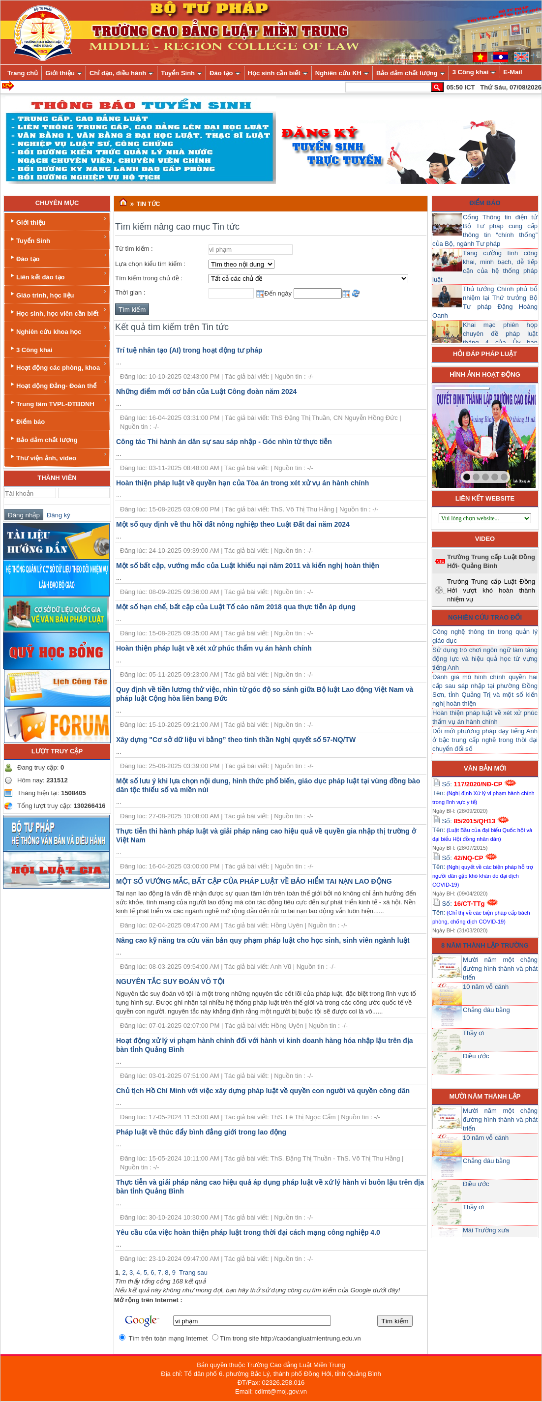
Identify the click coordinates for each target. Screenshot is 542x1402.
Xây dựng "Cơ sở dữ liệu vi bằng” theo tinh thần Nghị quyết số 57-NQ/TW (236, 740)
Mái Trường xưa (486, 1230)
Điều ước (476, 1056)
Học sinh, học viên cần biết (57, 312)
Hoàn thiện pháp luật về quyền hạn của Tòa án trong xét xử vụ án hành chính (242, 483)
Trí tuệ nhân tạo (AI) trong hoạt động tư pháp (189, 350)
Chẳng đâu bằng (486, 1010)
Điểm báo (26, 420)
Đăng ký (56, 515)
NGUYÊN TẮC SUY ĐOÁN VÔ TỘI (170, 981)
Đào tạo (57, 257)
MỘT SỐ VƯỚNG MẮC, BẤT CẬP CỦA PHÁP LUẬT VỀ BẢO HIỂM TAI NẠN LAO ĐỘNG (254, 881)
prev (460, 434)
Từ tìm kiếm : (134, 248)
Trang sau (193, 1272)
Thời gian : (130, 292)
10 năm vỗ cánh (486, 986)
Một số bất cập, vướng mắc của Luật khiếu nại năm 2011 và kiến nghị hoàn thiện (247, 565)
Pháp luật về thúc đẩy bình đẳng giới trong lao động (201, 1132)
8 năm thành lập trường (485, 945)
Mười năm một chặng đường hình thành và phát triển (500, 968)
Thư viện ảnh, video (57, 456)
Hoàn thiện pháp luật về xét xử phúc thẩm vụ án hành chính (214, 648)
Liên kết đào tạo (57, 275)
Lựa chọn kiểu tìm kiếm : (150, 264)
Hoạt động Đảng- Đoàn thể (57, 384)
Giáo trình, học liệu (57, 294)
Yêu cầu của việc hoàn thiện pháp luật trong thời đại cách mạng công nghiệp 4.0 (248, 1232)
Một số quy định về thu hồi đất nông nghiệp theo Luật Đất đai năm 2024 (233, 524)
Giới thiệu (57, 221)
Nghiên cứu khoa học (57, 330)
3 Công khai (57, 348)
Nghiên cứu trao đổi (485, 617)
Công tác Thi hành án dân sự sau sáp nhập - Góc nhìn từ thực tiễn (224, 442)
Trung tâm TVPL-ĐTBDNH (57, 402)
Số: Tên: (483, 792)
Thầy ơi (473, 1033)
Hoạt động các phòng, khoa (57, 366)
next (508, 434)
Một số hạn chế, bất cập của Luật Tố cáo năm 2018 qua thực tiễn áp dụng (236, 607)
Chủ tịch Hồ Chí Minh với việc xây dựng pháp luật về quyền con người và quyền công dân (263, 1091)
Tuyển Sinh (57, 239)
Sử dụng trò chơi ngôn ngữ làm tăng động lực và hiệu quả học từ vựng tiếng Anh (485, 658)
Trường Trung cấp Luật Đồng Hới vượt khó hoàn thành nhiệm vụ (491, 590)
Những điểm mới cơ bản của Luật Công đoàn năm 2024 (206, 391)
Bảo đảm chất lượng (43, 439)
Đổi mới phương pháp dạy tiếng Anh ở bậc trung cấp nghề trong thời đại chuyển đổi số (485, 739)
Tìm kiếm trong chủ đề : (148, 278)
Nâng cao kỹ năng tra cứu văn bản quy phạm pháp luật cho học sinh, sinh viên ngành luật (263, 940)
